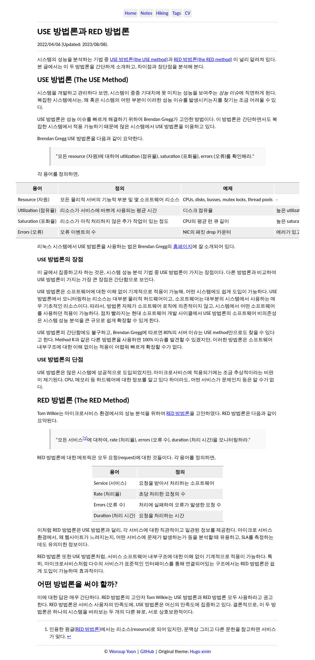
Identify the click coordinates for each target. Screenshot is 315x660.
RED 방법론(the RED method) (203, 59)
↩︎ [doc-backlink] (69, 636)
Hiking (162, 13)
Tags (177, 13)
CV (187, 13)
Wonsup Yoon (122, 651)
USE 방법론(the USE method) (139, 59)
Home (130, 13)
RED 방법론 (178, 413)
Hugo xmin (200, 651)
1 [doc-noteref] (85, 438)
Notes (146, 13)
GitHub (147, 651)
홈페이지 (182, 246)
